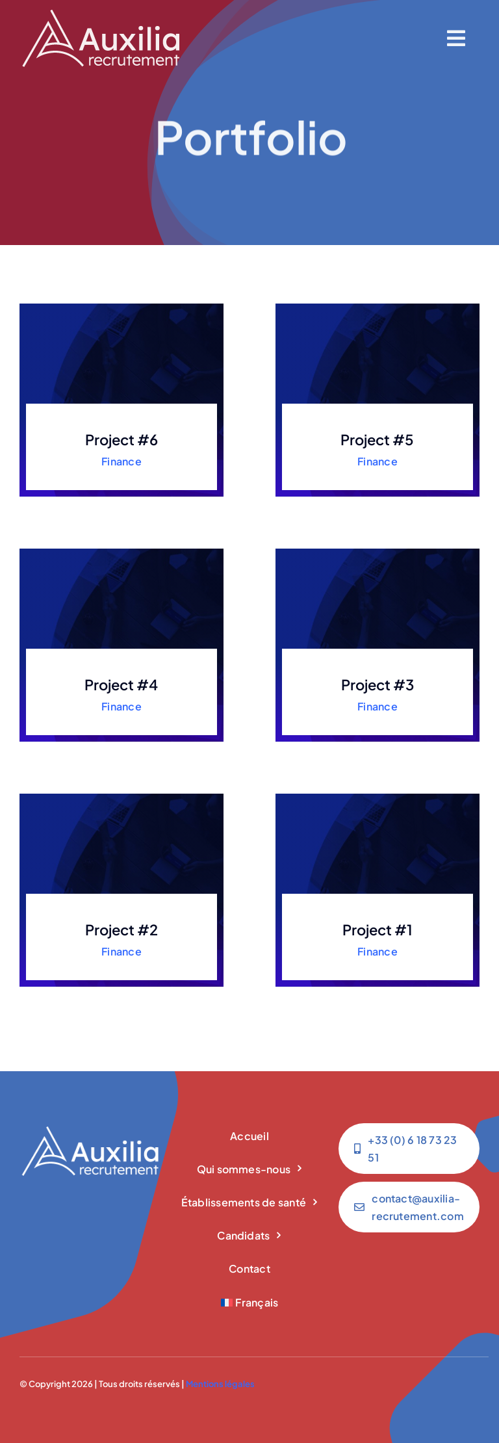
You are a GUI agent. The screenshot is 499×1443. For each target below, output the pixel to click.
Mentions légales (220, 1384)
